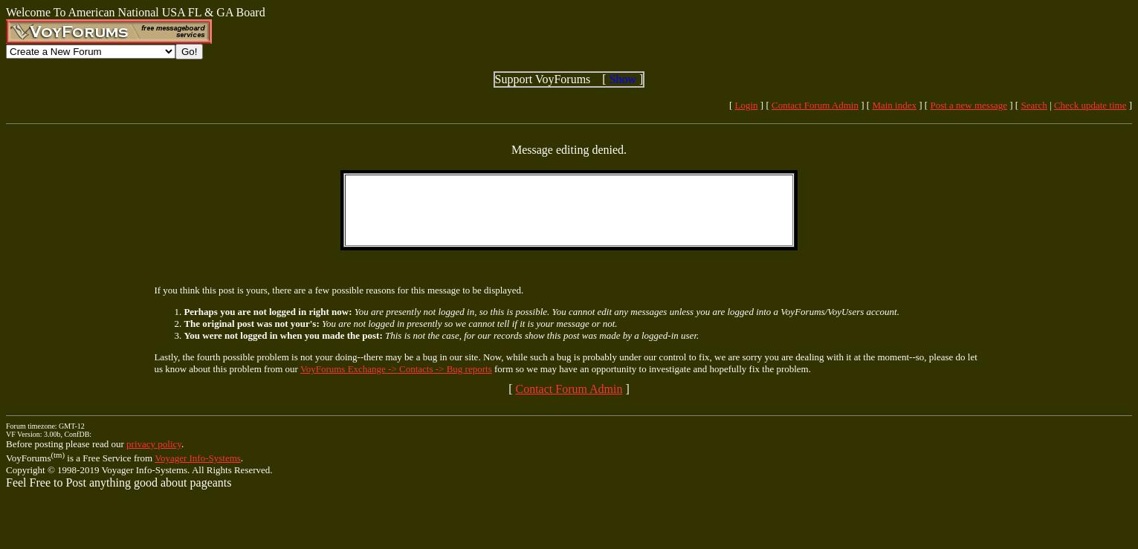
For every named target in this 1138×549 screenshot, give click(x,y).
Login (746, 105)
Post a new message (968, 105)
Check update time (1090, 105)
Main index (894, 105)
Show (623, 79)
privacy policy (153, 443)
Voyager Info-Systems (198, 458)
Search (1034, 105)
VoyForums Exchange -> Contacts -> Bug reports (396, 368)
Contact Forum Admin (815, 105)
